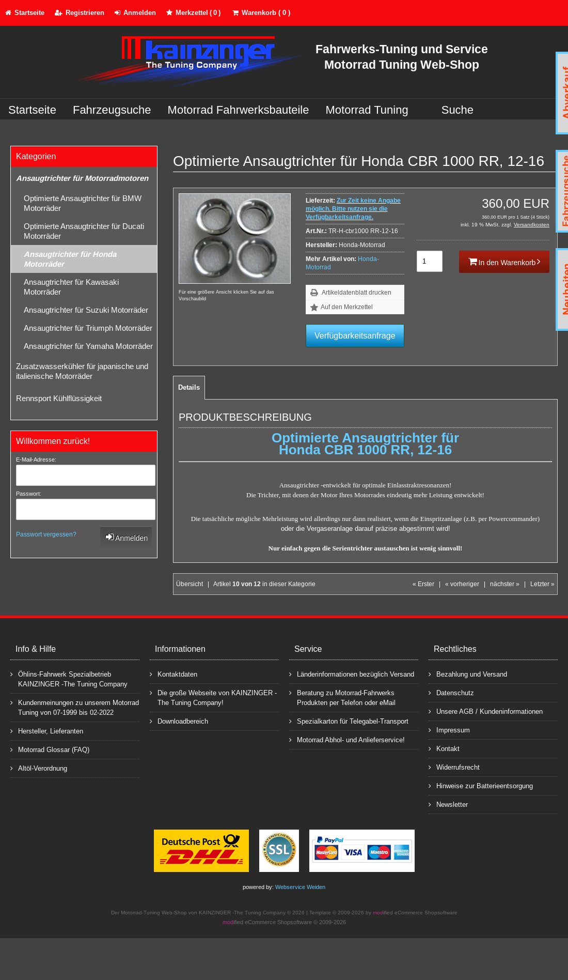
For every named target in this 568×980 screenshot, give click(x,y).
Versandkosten (531, 224)
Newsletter (448, 804)
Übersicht (189, 584)
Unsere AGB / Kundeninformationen (486, 711)
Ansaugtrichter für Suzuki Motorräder (86, 309)
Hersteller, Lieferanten (46, 730)
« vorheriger (462, 584)
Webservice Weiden (300, 887)
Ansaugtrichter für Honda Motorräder (70, 259)
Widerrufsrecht (454, 766)
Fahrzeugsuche (112, 109)
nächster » (504, 584)
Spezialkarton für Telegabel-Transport (348, 720)
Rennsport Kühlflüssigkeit (59, 398)
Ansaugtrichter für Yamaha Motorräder (88, 346)
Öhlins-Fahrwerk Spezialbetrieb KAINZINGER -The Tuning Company (69, 678)
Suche (457, 109)
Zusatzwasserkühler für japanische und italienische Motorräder (82, 371)
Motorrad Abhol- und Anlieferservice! (347, 739)
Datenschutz (451, 692)
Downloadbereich (179, 720)
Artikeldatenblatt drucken (356, 292)
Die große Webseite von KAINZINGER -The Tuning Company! (213, 697)
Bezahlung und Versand (468, 673)
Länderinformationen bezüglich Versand (351, 673)
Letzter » (542, 584)
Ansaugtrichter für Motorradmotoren (82, 178)
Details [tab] (189, 387)
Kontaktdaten (173, 673)
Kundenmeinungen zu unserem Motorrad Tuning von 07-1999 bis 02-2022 (74, 707)
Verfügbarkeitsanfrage (355, 335)
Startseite (32, 109)
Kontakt (444, 748)
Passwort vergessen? (46, 534)
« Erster (423, 584)
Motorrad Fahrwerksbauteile (238, 109)
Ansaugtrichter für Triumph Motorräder (88, 328)
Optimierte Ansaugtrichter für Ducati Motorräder (84, 231)
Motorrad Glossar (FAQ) (49, 749)
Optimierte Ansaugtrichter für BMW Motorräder (82, 203)
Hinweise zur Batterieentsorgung (481, 785)
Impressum (449, 729)
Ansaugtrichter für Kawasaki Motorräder (71, 287)
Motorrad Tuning (367, 109)
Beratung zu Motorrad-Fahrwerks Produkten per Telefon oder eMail (342, 697)
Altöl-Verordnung (38, 767)
